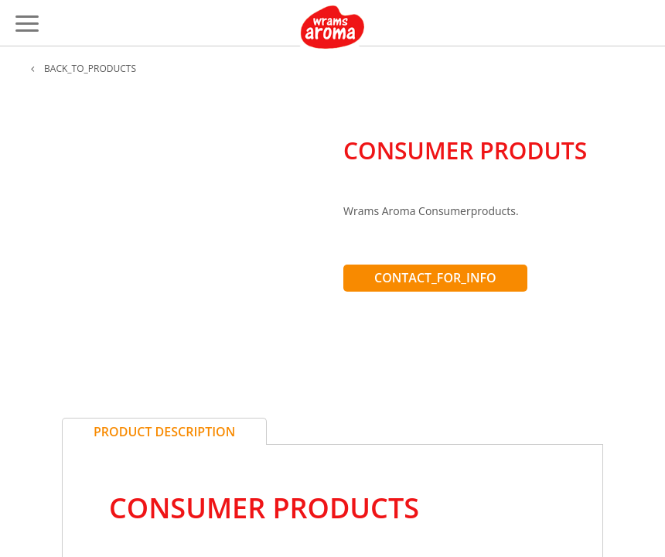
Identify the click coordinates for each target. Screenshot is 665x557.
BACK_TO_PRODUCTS (83, 68)
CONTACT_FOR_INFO (435, 277)
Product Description (164, 431)
